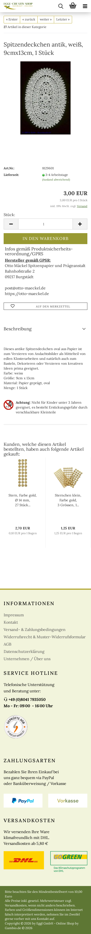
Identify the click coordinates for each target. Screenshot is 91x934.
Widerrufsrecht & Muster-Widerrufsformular (45, 636)
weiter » (46, 19)
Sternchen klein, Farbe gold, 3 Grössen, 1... (68, 500)
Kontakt (11, 622)
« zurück (28, 19)
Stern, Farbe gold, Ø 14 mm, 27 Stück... (22, 500)
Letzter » (63, 19)
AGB (7, 644)
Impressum (14, 614)
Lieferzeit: (11, 175)
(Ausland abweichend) (56, 179)
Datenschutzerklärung (24, 651)
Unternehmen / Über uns (27, 658)
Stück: (9, 214)
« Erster (12, 19)
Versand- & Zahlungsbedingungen (35, 629)
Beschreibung (18, 329)
